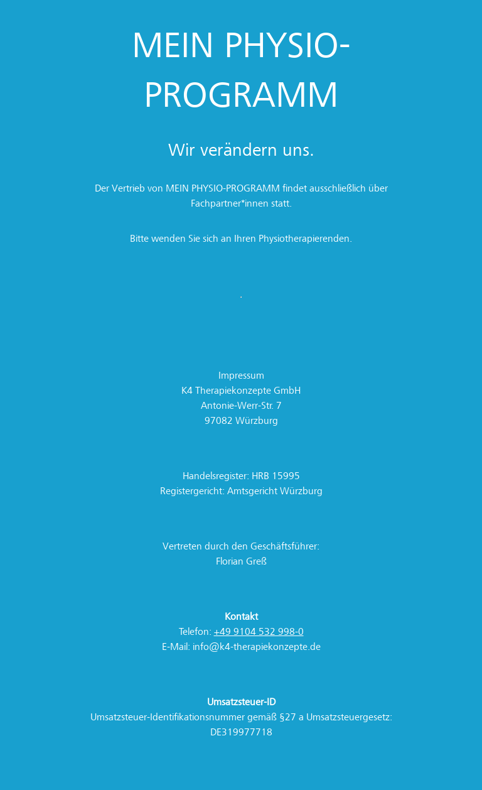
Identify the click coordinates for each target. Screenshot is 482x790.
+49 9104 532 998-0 (259, 631)
